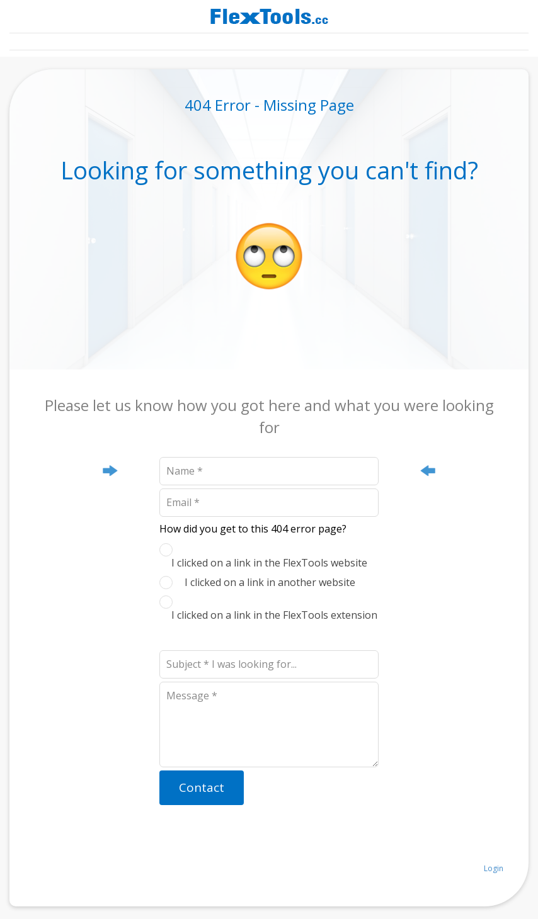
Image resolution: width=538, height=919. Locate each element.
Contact (201, 787)
